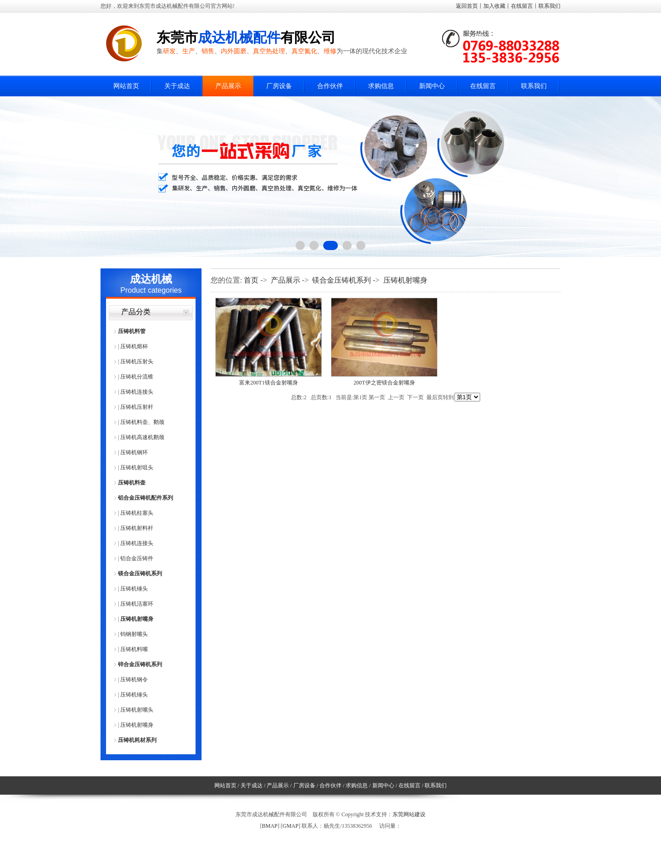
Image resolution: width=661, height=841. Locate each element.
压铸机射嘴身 (136, 619)
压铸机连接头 (136, 392)
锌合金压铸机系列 (140, 664)
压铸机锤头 (134, 588)
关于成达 (177, 86)
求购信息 (381, 86)
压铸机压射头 (136, 361)
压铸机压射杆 (136, 407)
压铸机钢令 (134, 679)
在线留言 (522, 6)
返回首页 (467, 6)
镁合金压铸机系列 (140, 573)
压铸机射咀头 (136, 467)
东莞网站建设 (409, 814)
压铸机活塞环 (136, 604)
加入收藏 (494, 6)
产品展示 (228, 86)
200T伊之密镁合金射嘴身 (384, 382)
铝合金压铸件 (136, 558)
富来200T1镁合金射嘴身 (268, 382)
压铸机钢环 (134, 452)
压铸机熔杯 (134, 346)
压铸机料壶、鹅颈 (142, 422)
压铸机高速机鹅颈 (142, 437)
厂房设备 (279, 86)
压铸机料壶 (132, 482)
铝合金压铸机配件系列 (145, 498)
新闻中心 (432, 86)
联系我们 (549, 6)
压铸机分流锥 (136, 376)
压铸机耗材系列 (137, 740)
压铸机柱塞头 (136, 513)
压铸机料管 (132, 331)
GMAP (290, 826)
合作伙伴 (330, 86)
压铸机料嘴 (134, 649)
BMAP (269, 826)
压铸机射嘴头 (136, 710)
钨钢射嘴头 (134, 634)
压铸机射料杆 (136, 528)
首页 (251, 280)
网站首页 (126, 86)
